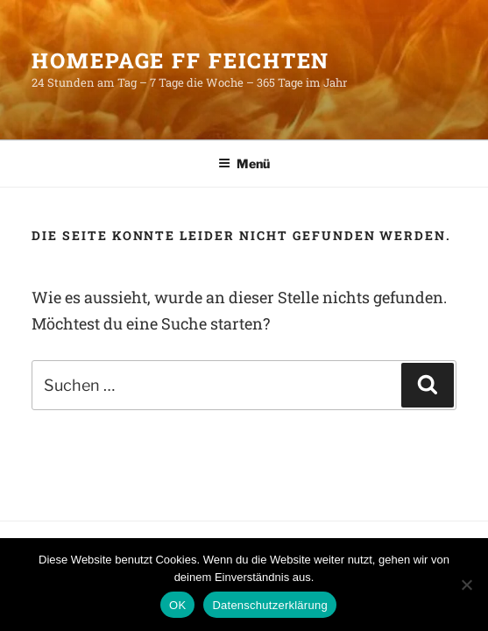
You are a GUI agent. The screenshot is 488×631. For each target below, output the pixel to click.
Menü (244, 163)
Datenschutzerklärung (269, 605)
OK (177, 605)
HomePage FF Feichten (180, 60)
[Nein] (466, 584)
